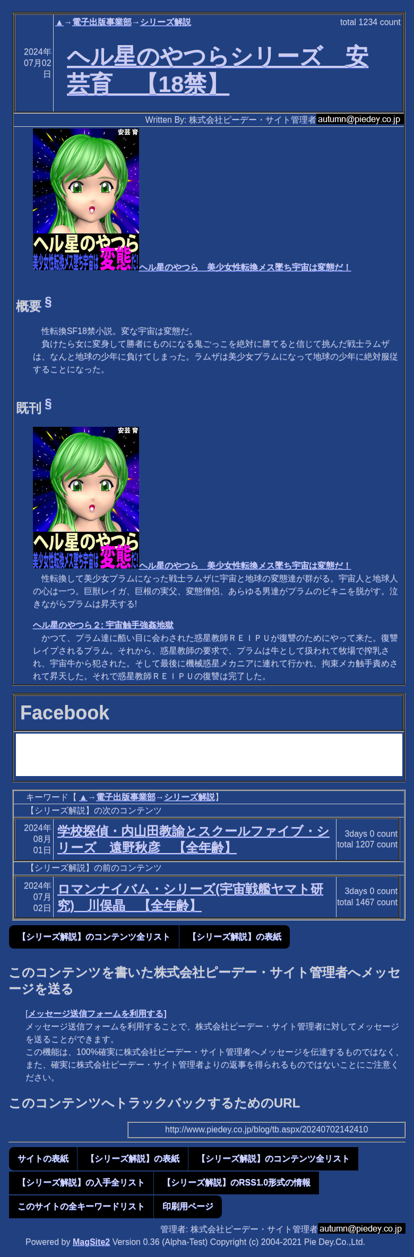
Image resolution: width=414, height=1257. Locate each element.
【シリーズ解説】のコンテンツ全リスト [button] (94, 936)
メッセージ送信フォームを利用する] (97, 1013)
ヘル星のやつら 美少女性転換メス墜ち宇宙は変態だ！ (192, 267)
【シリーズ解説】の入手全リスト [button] (81, 1182)
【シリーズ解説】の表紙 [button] (234, 936)
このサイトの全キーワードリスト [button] (81, 1206)
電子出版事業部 (102, 22)
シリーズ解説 (165, 22)
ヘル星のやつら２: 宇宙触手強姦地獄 (103, 625)
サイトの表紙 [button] (43, 1158)
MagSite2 (91, 1241)
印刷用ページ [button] (187, 1206)
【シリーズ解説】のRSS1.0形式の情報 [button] (236, 1182)
